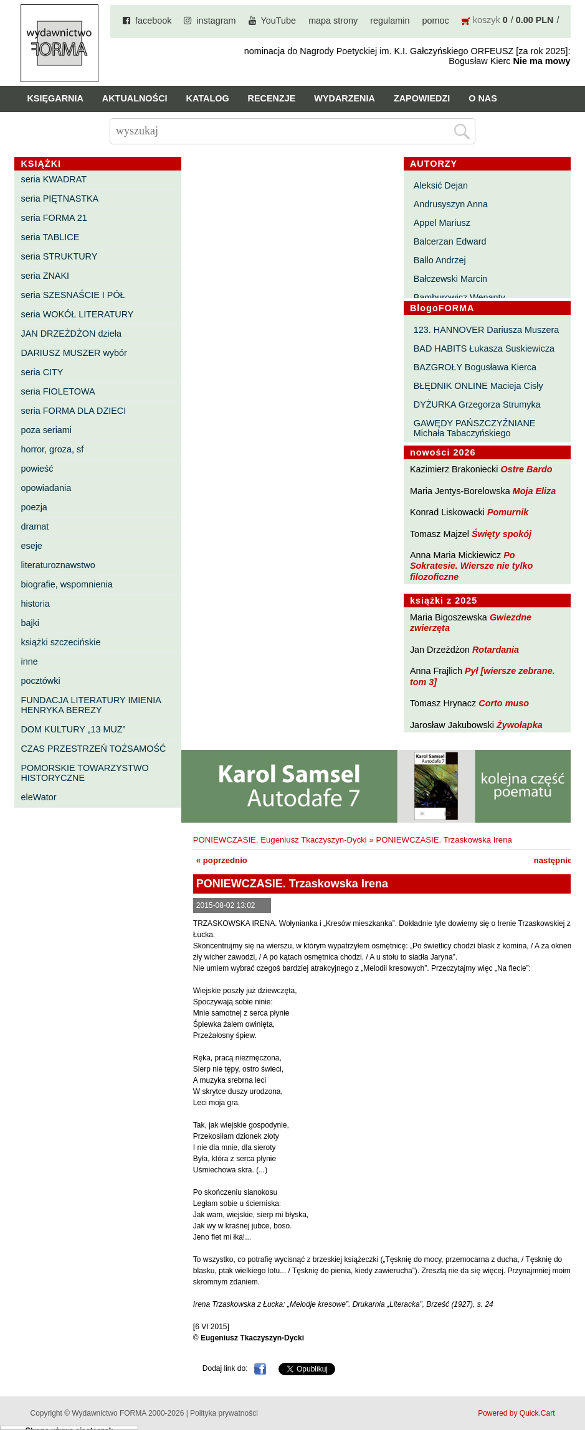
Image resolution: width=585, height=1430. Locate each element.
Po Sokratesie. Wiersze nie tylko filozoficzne (471, 566)
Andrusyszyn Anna (451, 204)
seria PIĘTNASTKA (59, 198)
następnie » (556, 860)
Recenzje (272, 98)
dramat (35, 526)
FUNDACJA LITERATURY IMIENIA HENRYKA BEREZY (91, 705)
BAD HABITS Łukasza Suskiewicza (484, 348)
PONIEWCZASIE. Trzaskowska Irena (443, 839)
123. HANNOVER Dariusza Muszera (486, 330)
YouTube (279, 21)
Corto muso (503, 703)
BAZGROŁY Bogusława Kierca (475, 367)
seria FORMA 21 (54, 218)
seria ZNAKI (45, 276)
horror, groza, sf (52, 449)
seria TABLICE (50, 237)
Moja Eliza (534, 491)
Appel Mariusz (442, 223)
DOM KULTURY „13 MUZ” (73, 729)
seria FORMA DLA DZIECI (73, 411)
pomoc (435, 21)
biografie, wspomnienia (66, 584)
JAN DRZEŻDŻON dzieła (71, 334)
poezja (34, 507)
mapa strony (333, 21)
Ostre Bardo (526, 469)
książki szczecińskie (60, 642)
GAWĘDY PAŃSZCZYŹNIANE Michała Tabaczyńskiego (475, 428)
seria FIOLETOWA (58, 391)
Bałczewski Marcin (450, 279)
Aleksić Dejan (441, 185)
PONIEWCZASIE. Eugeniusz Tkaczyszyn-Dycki (280, 839)
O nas (482, 98)
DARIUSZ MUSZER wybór (73, 353)
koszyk (486, 20)
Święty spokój (501, 534)
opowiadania (46, 488)
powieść (37, 469)
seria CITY (42, 372)
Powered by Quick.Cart (516, 1413)
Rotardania (495, 650)
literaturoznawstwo (58, 565)
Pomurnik (507, 512)
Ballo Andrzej (440, 260)
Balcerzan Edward (450, 241)
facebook (153, 21)
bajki (30, 623)
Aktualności (135, 98)
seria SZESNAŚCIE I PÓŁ (73, 295)
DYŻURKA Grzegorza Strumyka (477, 404)
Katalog (207, 98)
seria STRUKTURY (59, 256)
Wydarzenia (344, 98)
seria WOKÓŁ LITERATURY (77, 314)
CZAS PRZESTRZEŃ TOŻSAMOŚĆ (93, 749)
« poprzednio (221, 860)
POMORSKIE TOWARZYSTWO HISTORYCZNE (84, 773)
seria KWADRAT (54, 179)
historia (35, 604)
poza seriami (46, 430)
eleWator (38, 797)
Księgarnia (55, 98)
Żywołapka (520, 725)
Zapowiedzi (422, 98)
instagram (215, 21)
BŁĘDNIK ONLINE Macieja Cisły (478, 386)
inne (29, 661)
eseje (31, 546)
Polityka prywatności (224, 1413)
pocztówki (40, 681)
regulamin (389, 21)
